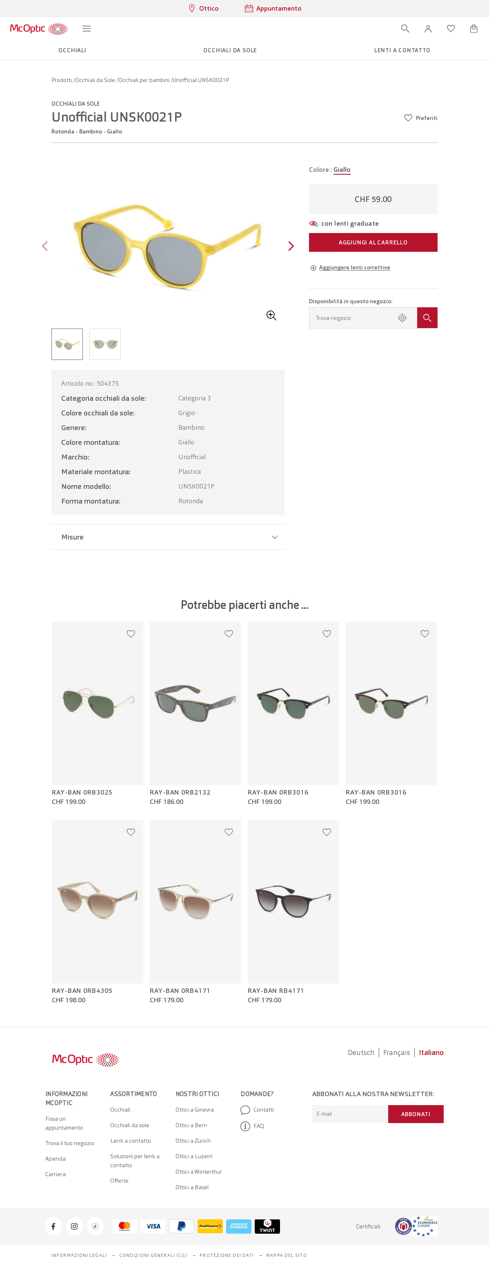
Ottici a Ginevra (195, 1109)
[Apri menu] (87, 29)
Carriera (55, 1174)
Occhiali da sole (129, 1125)
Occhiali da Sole (95, 80)
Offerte (119, 1180)
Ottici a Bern (191, 1125)
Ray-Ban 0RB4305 (82, 991)
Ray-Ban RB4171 (276, 991)
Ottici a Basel (192, 1187)
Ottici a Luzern (194, 1156)
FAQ (252, 1126)
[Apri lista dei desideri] (451, 29)
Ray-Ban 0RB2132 (180, 792)
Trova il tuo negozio (69, 1143)
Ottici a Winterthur (199, 1171)
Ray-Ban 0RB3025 (82, 792)
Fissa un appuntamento (64, 1123)
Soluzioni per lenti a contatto (135, 1160)
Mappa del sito (286, 1255)
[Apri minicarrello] (474, 29)
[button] (428, 29)
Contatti (257, 1110)
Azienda (55, 1158)
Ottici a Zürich (193, 1140)
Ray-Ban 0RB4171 (180, 991)
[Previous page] (47, 247)
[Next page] (289, 247)
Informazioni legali (79, 1255)
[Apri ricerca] (405, 29)
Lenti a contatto (130, 1140)
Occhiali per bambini (144, 80)
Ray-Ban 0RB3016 (278, 792)
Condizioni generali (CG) (153, 1255)
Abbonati (416, 1114)
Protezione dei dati (227, 1255)
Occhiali (120, 1109)
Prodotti (62, 80)
